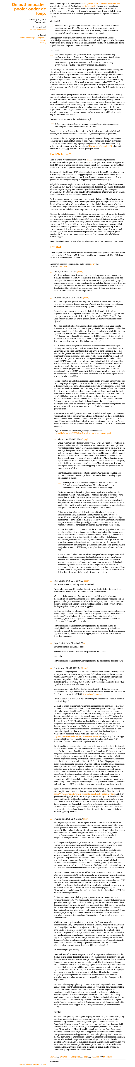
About (28, 1064)
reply (80, 272)
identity (43, 43)
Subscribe (107, 1057)
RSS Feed (95, 1057)
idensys (43, 40)
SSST (61, 1062)
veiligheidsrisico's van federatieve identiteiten (102, 3)
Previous (36, 1064)
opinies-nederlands (38, 30)
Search (53, 1057)
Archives (63, 1057)
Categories (75, 1057)
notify (92, 264)
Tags (86, 1057)
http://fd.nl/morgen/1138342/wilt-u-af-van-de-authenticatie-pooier (83, 433)
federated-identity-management (33, 37)
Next (44, 1064)
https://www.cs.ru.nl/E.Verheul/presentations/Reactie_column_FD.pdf (84, 794)
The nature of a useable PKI (101, 146)
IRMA (89, 160)
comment (63, 266)
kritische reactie (89, 6)
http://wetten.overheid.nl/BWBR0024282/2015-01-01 (77, 736)
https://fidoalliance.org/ (92, 694)
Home (21, 1064)
